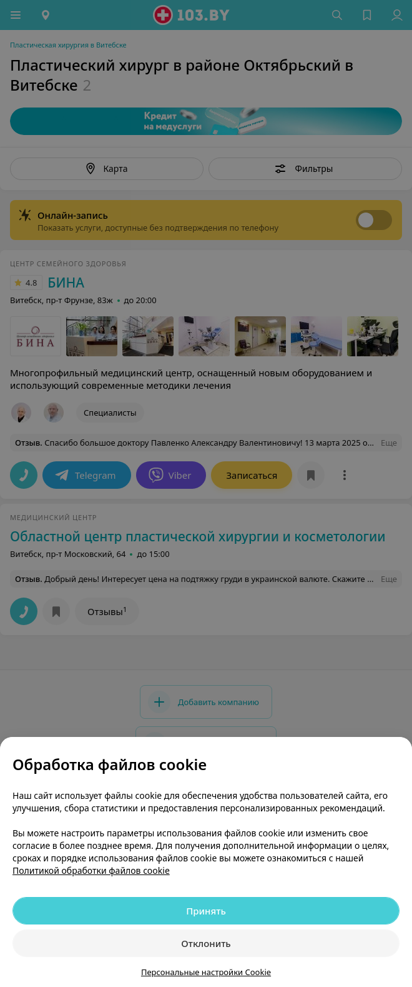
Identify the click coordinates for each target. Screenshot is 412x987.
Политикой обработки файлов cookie (91, 870)
